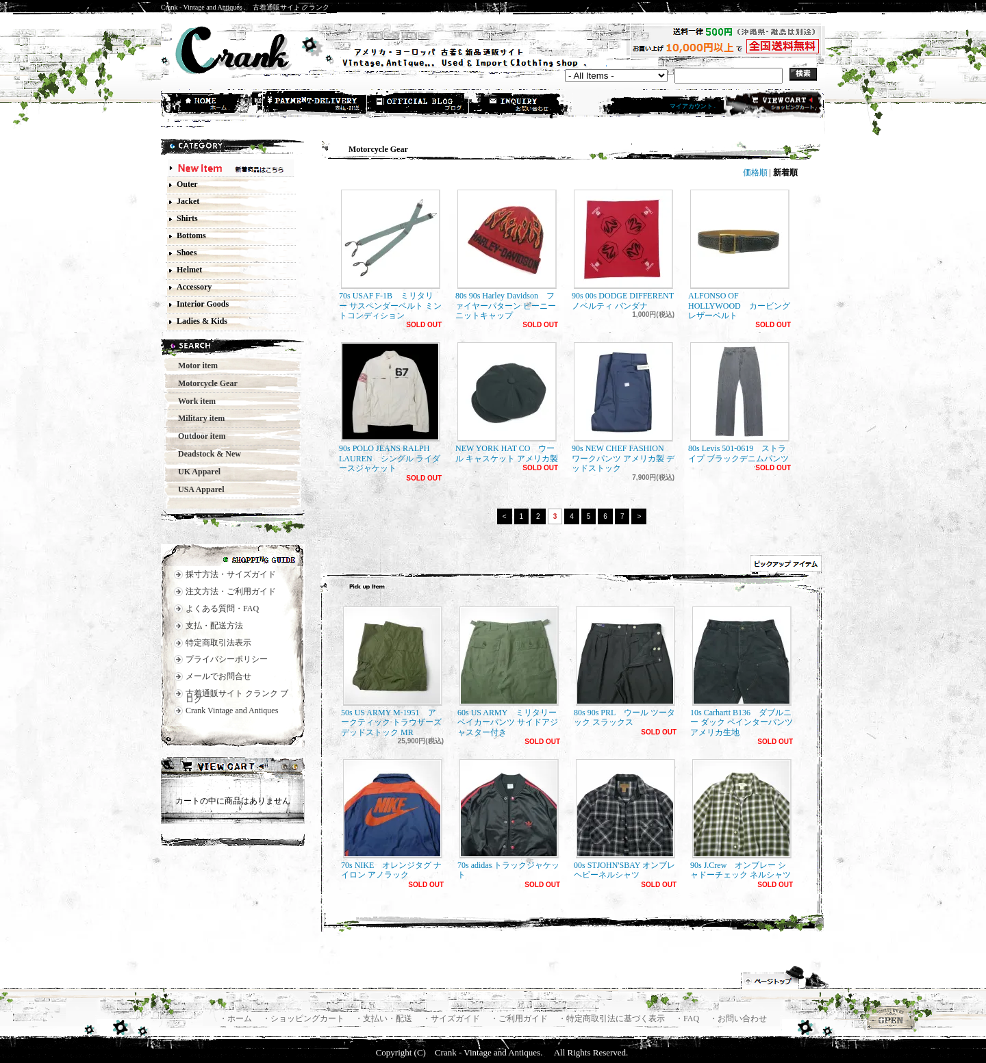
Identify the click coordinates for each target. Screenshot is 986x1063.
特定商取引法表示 (218, 643)
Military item (197, 418)
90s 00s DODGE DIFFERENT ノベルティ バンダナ (627, 250)
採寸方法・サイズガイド (231, 574)
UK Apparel (195, 471)
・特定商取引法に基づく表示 (612, 1018)
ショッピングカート (773, 104)
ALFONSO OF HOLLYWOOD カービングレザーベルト (739, 255)
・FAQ (688, 1018)
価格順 (755, 172)
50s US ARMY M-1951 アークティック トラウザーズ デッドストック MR (391, 671)
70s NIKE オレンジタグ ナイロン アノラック (391, 819)
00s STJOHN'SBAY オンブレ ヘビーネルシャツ (624, 819)
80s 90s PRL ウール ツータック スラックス (624, 666)
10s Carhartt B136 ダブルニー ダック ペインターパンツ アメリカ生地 (741, 671)
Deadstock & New (205, 454)
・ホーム (236, 1018)
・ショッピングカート (304, 1018)
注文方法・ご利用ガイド (231, 591)
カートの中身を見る (233, 768)
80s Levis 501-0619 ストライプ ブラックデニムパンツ (738, 402)
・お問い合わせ (738, 1018)
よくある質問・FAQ (222, 608)
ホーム (213, 104)
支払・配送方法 (315, 104)
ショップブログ (418, 104)
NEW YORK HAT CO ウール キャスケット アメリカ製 (506, 402)
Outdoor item (197, 436)
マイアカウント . (693, 106)
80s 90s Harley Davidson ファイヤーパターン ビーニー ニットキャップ (506, 255)
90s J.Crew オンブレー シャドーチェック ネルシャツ (741, 819)
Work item (193, 401)
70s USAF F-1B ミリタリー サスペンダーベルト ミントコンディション (390, 255)
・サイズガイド (452, 1018)
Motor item (194, 365)
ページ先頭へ (785, 977)
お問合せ (521, 104)
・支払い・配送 (384, 1018)
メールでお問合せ (218, 676)
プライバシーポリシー (227, 659)
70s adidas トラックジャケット (508, 819)
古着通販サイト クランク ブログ (237, 696)
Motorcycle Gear (204, 383)
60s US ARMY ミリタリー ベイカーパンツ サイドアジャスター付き (508, 671)
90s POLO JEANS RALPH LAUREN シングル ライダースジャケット (389, 407)
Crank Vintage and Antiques (232, 710)
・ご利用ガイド (520, 1018)
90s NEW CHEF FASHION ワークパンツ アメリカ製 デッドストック (623, 407)
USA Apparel (197, 489)
